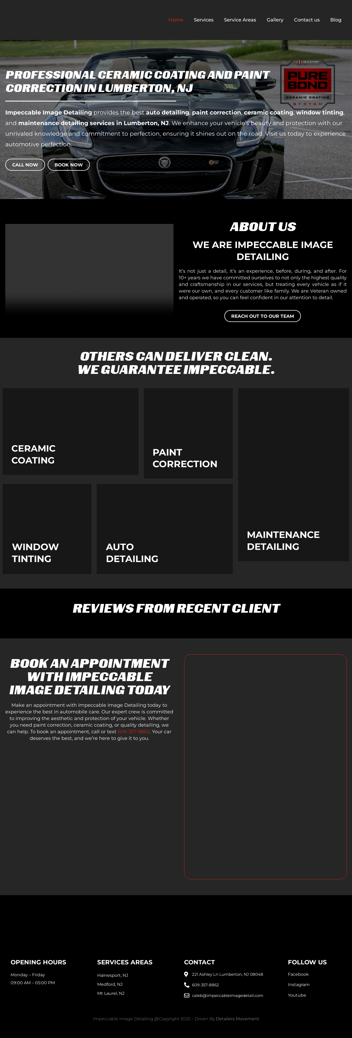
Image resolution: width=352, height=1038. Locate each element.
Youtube (297, 995)
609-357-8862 (134, 732)
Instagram (299, 984)
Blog (335, 20)
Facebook (298, 974)
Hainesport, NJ (112, 975)
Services (203, 20)
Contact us (307, 20)
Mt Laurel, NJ (110, 993)
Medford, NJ (110, 984)
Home (175, 20)
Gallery (275, 20)
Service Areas (240, 20)
